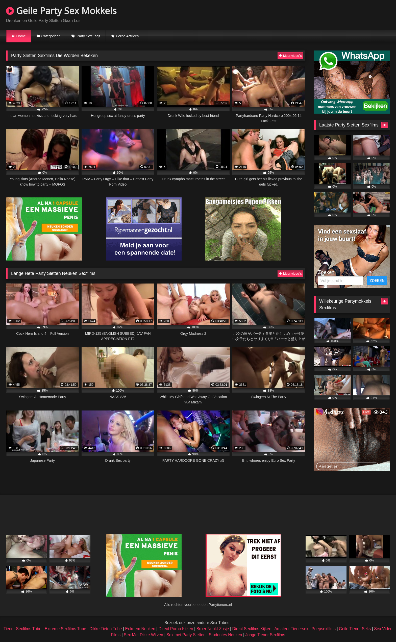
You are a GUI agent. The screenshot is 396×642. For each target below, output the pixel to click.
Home (21, 36)
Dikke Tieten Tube (105, 629)
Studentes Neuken (225, 635)
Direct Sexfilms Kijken (251, 629)
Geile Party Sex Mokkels (61, 11)
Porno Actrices (127, 36)
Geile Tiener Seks (355, 629)
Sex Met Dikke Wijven (143, 635)
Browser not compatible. (331, 14)
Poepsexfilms (324, 629)
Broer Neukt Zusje (212, 629)
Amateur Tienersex (291, 629)
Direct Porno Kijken (176, 629)
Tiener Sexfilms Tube (22, 629)
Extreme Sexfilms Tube (65, 629)
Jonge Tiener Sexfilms (265, 635)
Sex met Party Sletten (186, 635)
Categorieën (51, 36)
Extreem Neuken (140, 629)
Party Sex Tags (88, 36)
